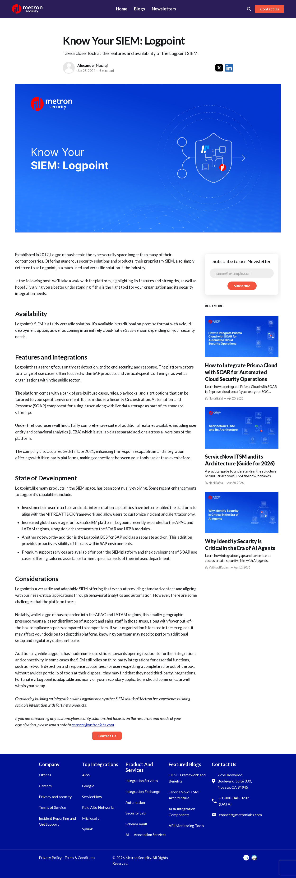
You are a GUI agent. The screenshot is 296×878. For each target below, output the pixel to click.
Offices (45, 775)
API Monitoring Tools (186, 825)
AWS (86, 775)
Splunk (87, 829)
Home (121, 8)
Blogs (139, 8)
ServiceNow (92, 796)
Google (88, 785)
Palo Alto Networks (98, 807)
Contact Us (269, 9)
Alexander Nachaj (92, 65)
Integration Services (141, 780)
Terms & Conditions (80, 857)
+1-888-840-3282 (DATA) (234, 801)
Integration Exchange (142, 791)
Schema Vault (136, 824)
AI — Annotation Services (145, 834)
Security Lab (135, 813)
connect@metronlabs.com (240, 814)
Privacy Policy (50, 857)
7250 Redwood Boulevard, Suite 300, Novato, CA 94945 (234, 781)
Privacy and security (55, 796)
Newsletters (164, 8)
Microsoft (90, 818)
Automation (135, 802)
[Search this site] (249, 9)
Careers (45, 785)
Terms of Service (52, 807)
